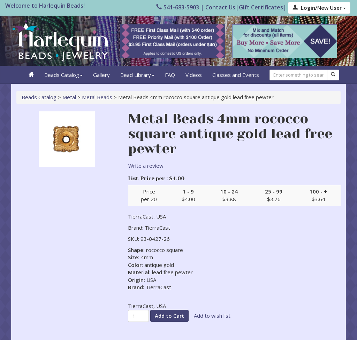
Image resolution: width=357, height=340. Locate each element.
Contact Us (220, 7)
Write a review (146, 165)
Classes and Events (235, 74)
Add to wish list (212, 315)
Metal (69, 97)
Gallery (101, 74)
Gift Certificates (261, 7)
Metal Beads (97, 97)
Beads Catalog (63, 74)
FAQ (170, 74)
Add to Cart (169, 315)
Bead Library (137, 74)
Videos (193, 74)
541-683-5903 (177, 7)
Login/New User (319, 7)
